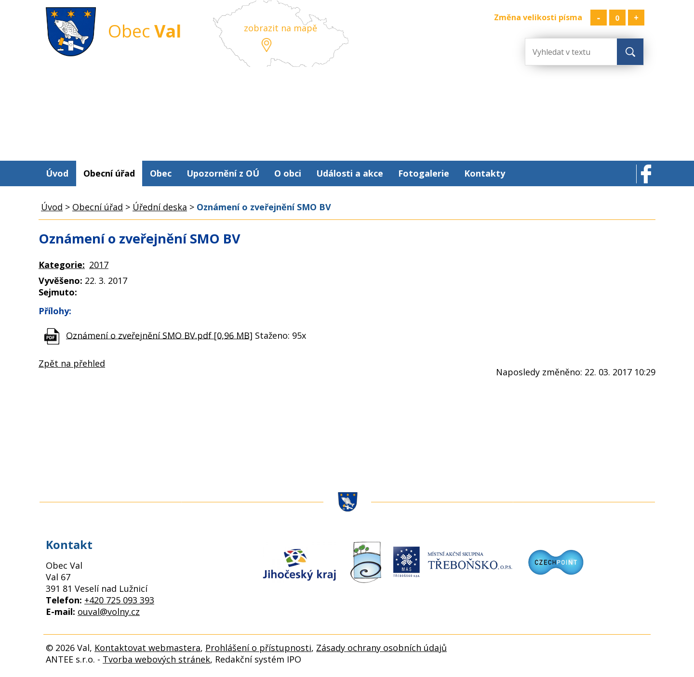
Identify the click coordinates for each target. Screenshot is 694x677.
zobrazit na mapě (280, 28)
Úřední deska (160, 207)
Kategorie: (62, 264)
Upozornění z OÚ (223, 173)
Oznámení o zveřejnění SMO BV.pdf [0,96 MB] (159, 335)
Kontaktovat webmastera (147, 647)
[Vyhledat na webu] (563, 51)
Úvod (57, 173)
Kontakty (484, 173)
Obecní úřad (109, 173)
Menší (598, 18)
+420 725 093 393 (119, 600)
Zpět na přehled (72, 363)
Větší (636, 18)
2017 (98, 264)
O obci (287, 173)
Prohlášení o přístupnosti (258, 647)
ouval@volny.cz (109, 611)
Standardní (617, 18)
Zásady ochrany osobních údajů (381, 647)
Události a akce (349, 173)
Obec (161, 173)
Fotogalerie (423, 173)
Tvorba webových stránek (156, 659)
